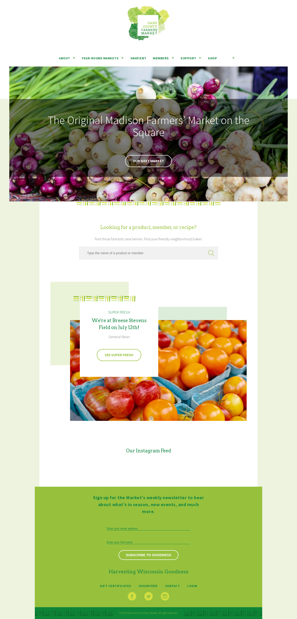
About (64, 58)
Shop (212, 58)
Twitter (148, 596)
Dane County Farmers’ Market (148, 23)
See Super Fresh (119, 354)
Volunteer (148, 586)
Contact (172, 586)
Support (188, 58)
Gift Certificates (115, 586)
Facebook (132, 596)
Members (161, 58)
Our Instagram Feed (148, 451)
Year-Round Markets (100, 58)
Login (192, 586)
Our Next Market (148, 161)
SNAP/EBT (138, 58)
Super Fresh (119, 312)
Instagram (165, 596)
